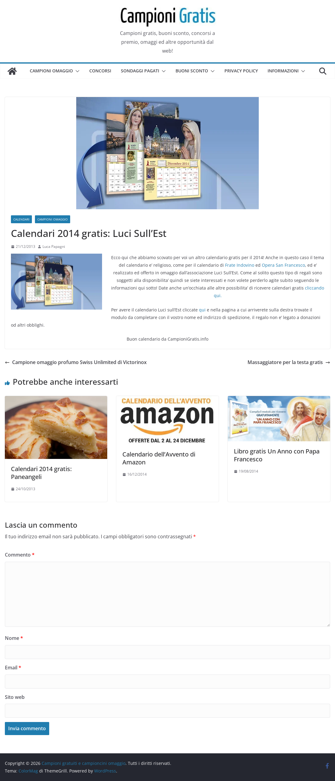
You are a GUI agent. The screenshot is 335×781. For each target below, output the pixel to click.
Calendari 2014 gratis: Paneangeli (41, 473)
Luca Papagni (54, 246)
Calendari (21, 219)
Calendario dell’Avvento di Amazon (158, 458)
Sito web (15, 697)
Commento (20, 554)
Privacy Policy (241, 71)
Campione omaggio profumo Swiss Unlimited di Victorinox (76, 362)
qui (202, 310)
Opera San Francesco (283, 265)
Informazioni (283, 71)
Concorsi (100, 71)
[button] (76, 71)
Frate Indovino (239, 265)
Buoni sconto (192, 71)
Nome (14, 638)
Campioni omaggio (51, 71)
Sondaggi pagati (140, 71)
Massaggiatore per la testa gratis (289, 362)
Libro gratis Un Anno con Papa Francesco (277, 455)
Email (13, 667)
